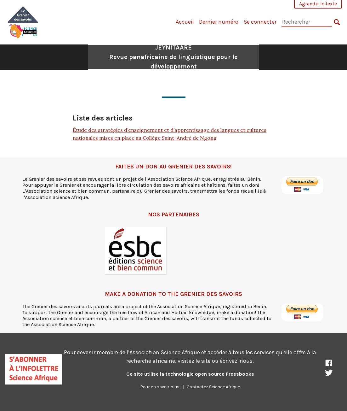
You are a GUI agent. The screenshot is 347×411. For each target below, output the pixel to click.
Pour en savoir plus (159, 387)
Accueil (185, 21)
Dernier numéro (218, 21)
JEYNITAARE (173, 57)
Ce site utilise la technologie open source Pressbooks (190, 374)
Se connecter (259, 21)
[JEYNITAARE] (23, 22)
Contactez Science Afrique (213, 387)
